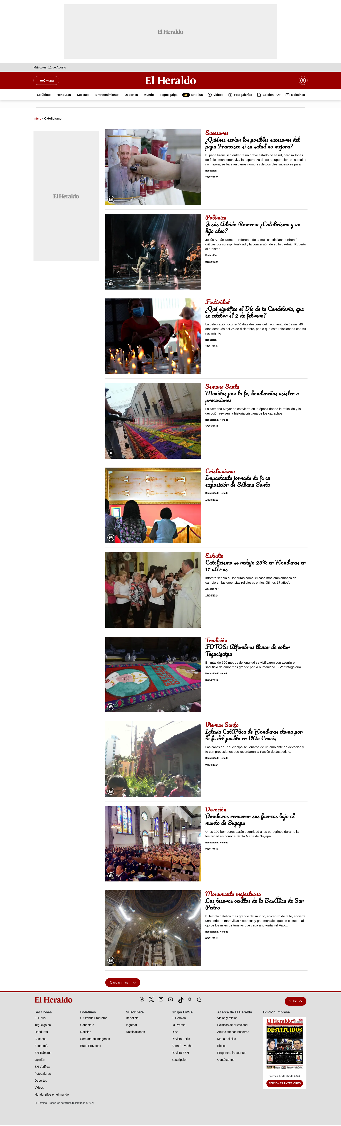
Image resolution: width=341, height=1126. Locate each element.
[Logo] (170, 81)
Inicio (37, 119)
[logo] (55, 1000)
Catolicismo (52, 119)
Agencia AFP (212, 589)
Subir (295, 1002)
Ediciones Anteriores (285, 1084)
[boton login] (303, 81)
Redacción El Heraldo (216, 420)
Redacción (211, 171)
